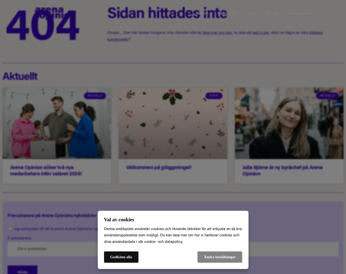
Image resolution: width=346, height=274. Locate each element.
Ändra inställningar (220, 257)
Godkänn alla (121, 257)
